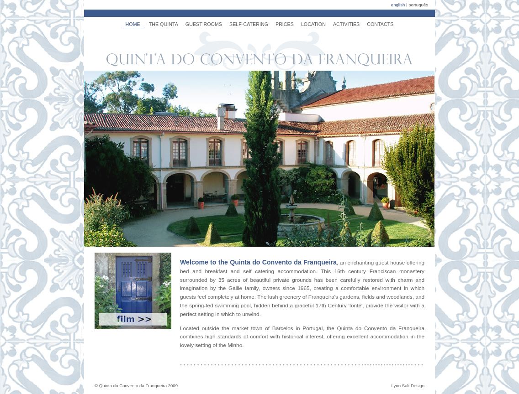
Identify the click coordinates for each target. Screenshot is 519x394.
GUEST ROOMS (203, 24)
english (398, 4)
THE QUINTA (163, 24)
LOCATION (313, 24)
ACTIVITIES (346, 24)
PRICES (284, 24)
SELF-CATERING (248, 24)
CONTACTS (380, 24)
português (418, 4)
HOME (133, 24)
